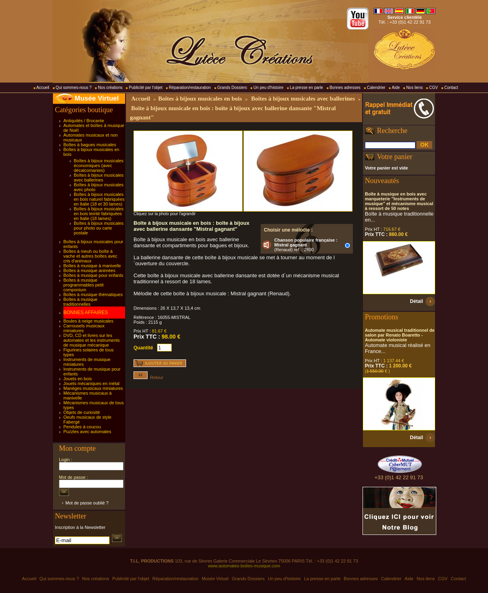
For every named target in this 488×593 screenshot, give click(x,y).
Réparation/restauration (190, 87)
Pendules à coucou (82, 426)
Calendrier (376, 87)
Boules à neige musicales (88, 321)
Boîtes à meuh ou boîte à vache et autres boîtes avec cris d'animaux (90, 256)
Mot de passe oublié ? (87, 502)
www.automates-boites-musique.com (244, 565)
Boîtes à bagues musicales (89, 144)
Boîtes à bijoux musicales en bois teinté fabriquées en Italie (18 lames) (99, 213)
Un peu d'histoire (268, 87)
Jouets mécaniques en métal (91, 383)
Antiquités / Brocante (83, 120)
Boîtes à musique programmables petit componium (83, 285)
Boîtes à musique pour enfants (93, 275)
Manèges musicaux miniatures (93, 388)
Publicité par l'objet (145, 87)
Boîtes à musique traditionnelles (80, 302)
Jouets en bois (77, 378)
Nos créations (110, 87)
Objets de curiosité (81, 412)
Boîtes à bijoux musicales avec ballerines (99, 177)
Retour (148, 377)
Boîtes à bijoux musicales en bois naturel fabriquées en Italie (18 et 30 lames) (99, 199)
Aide (396, 87)
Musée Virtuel (97, 98)
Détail (416, 301)
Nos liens (414, 87)
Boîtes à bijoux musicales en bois (200, 98)
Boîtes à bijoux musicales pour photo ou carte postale (99, 228)
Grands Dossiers (232, 87)
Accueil (42, 87)
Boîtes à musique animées (89, 270)
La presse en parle (306, 87)
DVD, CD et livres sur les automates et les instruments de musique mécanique (91, 340)
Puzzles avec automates (87, 431)
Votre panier (394, 157)
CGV (433, 87)
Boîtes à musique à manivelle (92, 265)
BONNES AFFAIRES (85, 312)
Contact (451, 87)
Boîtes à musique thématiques (93, 294)
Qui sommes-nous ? (73, 87)
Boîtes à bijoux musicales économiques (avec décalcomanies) (99, 165)
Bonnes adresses (345, 87)
